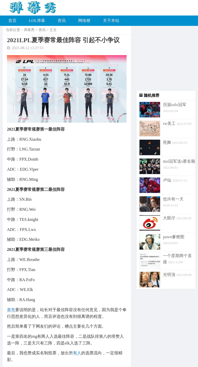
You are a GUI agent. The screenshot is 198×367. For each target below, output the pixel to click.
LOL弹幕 (37, 20)
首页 (12, 20)
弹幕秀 (29, 30)
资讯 (61, 20)
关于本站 (111, 20)
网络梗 (84, 20)
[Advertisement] (163, 58)
